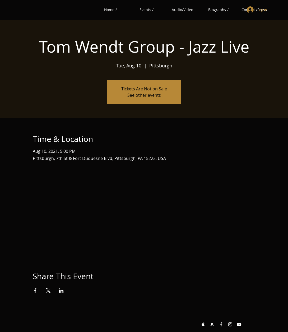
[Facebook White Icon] (221, 324)
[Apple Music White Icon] (203, 324)
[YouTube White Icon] (239, 324)
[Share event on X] (48, 290)
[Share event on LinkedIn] (61, 290)
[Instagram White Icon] (230, 324)
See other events (144, 95)
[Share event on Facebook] (35, 290)
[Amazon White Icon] (212, 324)
